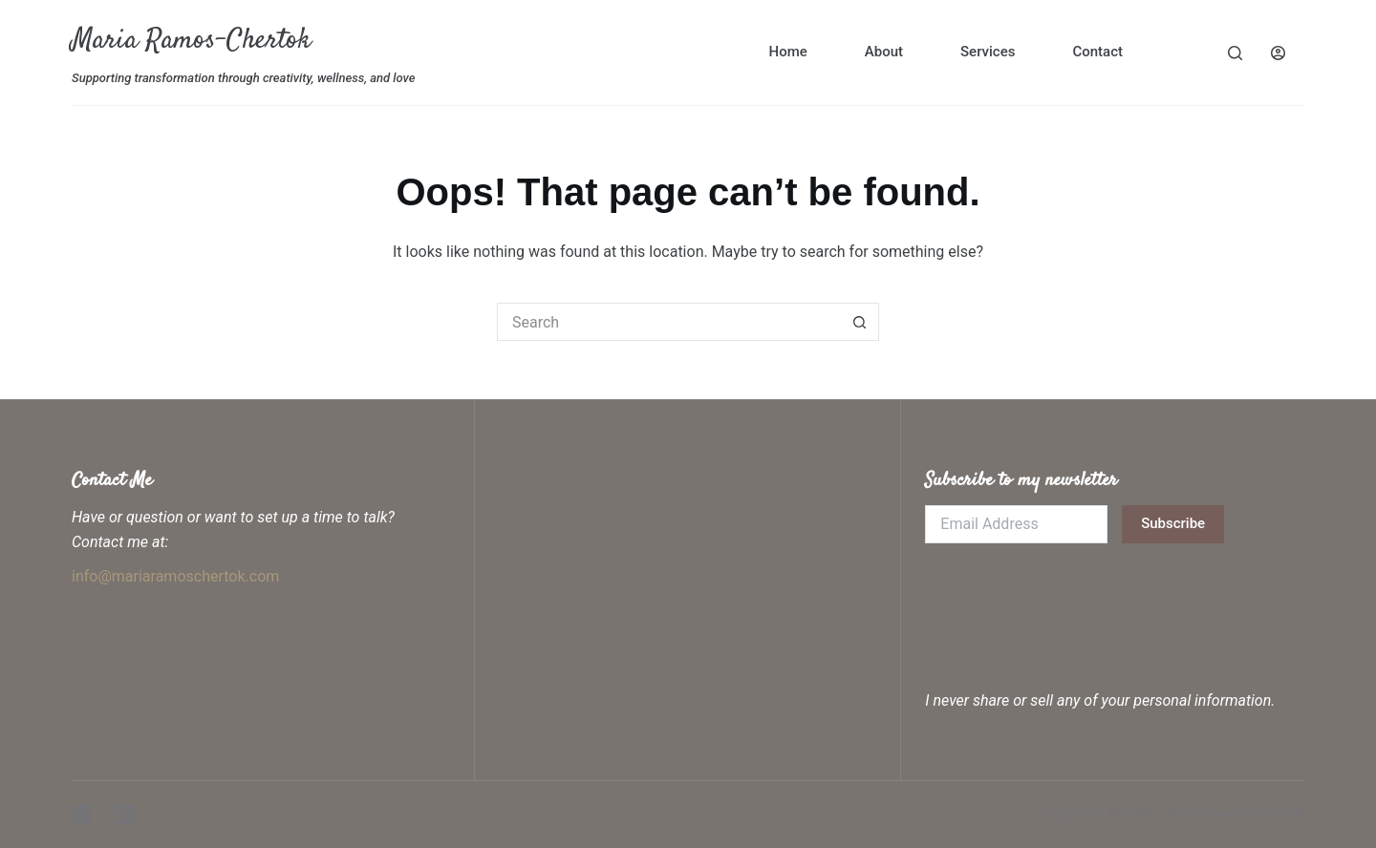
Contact (1097, 51)
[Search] (1235, 53)
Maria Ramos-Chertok (191, 40)
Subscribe (1173, 523)
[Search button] (860, 322)
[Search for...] (669, 322)
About (884, 51)
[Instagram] (81, 814)
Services (987, 51)
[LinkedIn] (124, 814)
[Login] (1278, 53)
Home (788, 51)
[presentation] (1070, 599)
